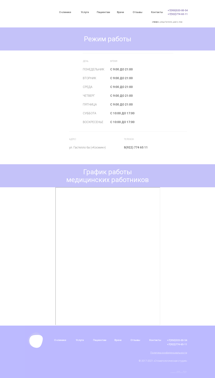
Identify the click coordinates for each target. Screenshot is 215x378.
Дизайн (178, 371)
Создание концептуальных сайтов (178, 372)
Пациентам (103, 12)
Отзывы (137, 12)
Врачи (120, 12)
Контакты (157, 12)
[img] (39, 13)
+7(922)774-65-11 (178, 14)
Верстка (185, 371)
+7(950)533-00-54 (178, 10)
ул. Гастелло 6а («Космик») (87, 147)
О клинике (65, 12)
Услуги (85, 12)
